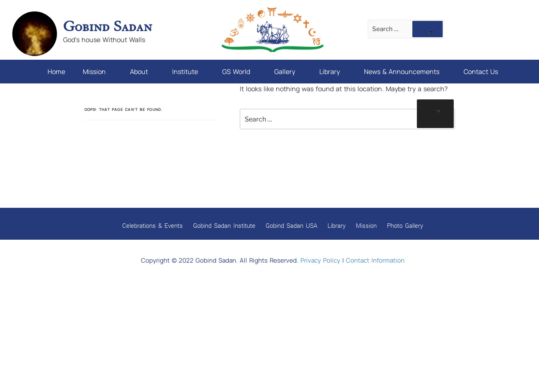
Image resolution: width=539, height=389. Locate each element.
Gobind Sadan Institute (224, 225)
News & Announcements (406, 71)
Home (56, 71)
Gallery (289, 71)
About (143, 71)
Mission (98, 71)
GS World (240, 71)
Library (333, 71)
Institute (189, 71)
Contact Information (375, 260)
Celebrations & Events (152, 225)
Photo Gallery (405, 225)
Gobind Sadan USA (291, 225)
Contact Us (481, 71)
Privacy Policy (320, 260)
